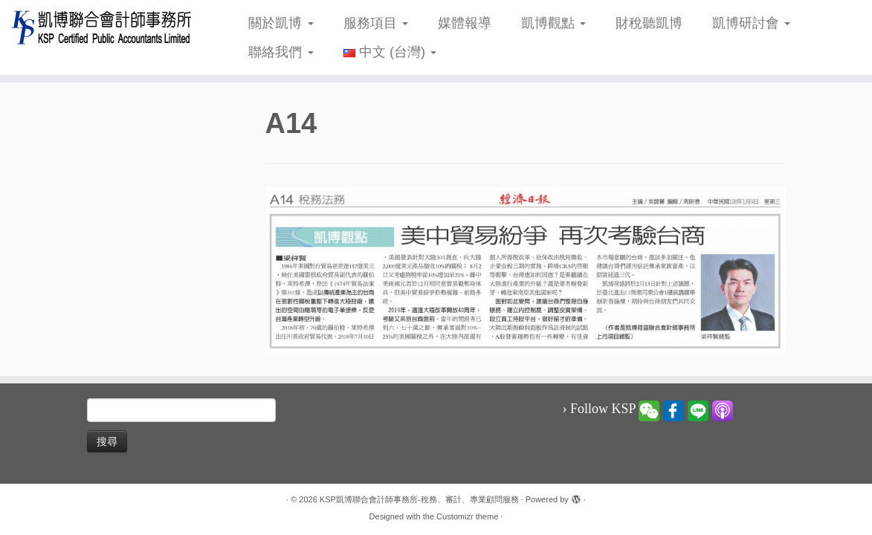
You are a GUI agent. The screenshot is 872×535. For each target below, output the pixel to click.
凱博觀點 (553, 23)
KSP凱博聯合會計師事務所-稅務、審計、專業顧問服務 (419, 499)
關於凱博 (280, 23)
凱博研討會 (751, 23)
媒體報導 (464, 23)
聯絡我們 (280, 52)
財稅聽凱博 (649, 23)
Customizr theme (467, 516)
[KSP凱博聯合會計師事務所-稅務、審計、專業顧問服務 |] (102, 27)
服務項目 (375, 23)
